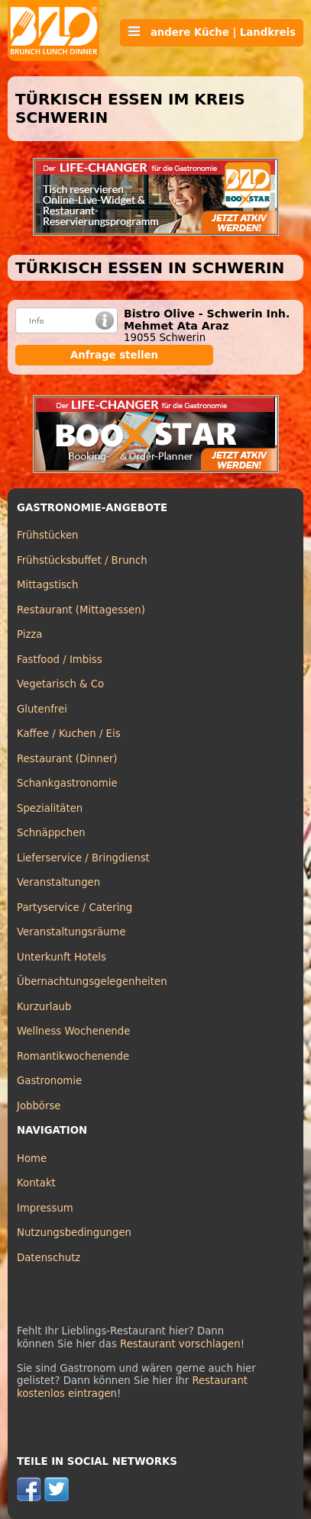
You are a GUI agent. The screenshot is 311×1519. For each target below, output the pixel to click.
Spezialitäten (50, 808)
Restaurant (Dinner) (67, 758)
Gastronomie (49, 1080)
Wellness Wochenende (73, 1031)
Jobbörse (39, 1106)
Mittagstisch (48, 585)
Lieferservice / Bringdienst (83, 858)
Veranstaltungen (58, 882)
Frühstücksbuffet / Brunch (82, 560)
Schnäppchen (51, 832)
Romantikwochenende (73, 1056)
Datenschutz (48, 1257)
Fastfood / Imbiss (59, 659)
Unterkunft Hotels (61, 957)
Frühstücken (48, 535)
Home (32, 1158)
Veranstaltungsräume (71, 932)
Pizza (29, 634)
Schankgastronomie (67, 783)
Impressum (45, 1208)
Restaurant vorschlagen (180, 1344)
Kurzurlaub (44, 1006)
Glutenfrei (42, 709)
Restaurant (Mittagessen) (81, 610)
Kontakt (36, 1183)
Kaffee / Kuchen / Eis (69, 733)
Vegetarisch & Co (60, 684)
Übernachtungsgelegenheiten (92, 981)
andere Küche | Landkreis (212, 32)
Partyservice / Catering (74, 907)
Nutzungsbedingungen (74, 1232)
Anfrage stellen (114, 355)
